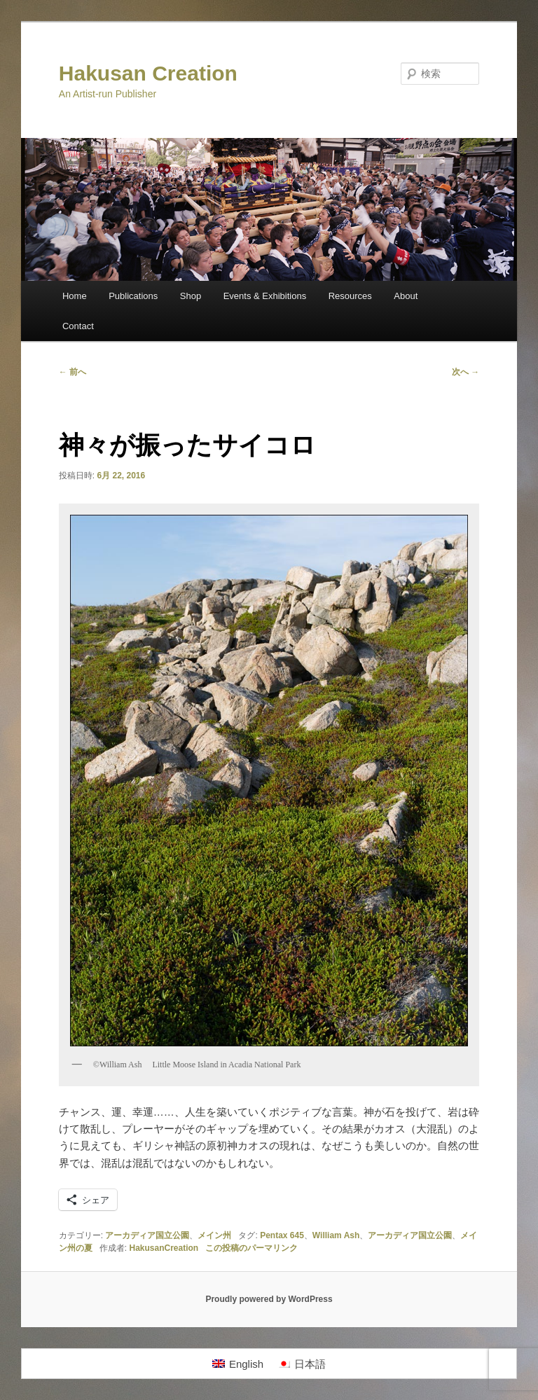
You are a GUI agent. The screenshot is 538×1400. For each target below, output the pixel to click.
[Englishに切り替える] (237, 1363)
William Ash (335, 1235)
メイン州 (214, 1235)
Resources (350, 296)
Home (74, 296)
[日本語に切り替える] (301, 1363)
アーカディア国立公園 (147, 1235)
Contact (78, 326)
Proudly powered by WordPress (268, 1299)
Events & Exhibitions (265, 296)
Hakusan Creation (148, 73)
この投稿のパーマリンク (251, 1248)
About (406, 296)
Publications (133, 296)
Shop (190, 296)
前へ (72, 372)
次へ (465, 372)
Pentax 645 (282, 1235)
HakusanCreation (163, 1248)
